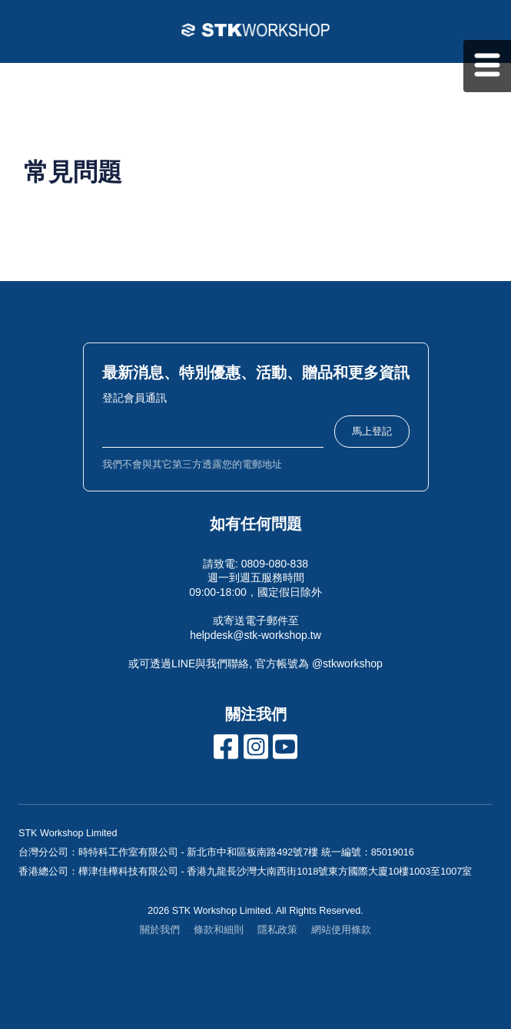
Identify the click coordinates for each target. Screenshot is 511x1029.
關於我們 (160, 930)
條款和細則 (219, 930)
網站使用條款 (341, 930)
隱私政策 (277, 930)
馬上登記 (372, 431)
